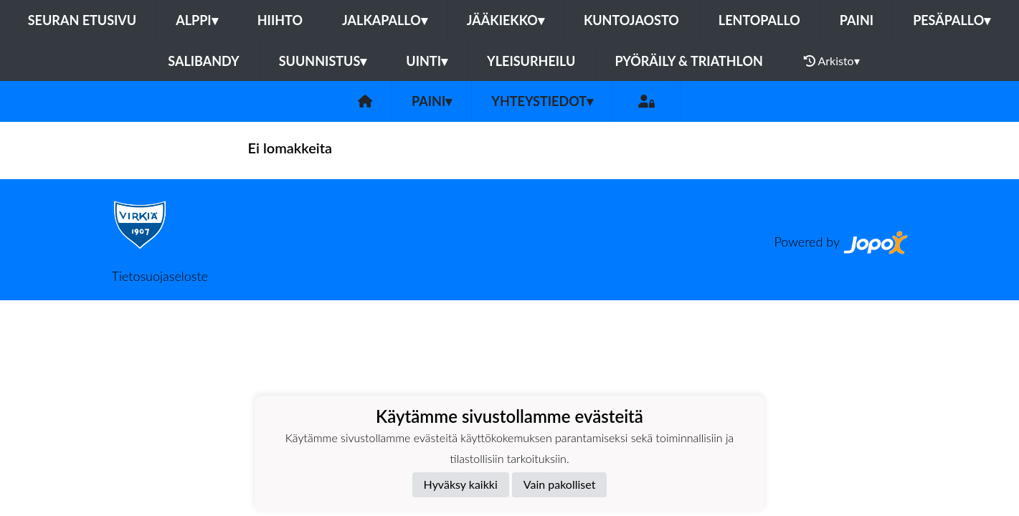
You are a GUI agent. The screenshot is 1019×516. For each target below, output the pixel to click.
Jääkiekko (505, 20)
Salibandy (203, 61)
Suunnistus (323, 61)
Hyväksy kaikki (461, 484)
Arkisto (832, 61)
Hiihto (280, 20)
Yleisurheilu (531, 61)
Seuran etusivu (82, 20)
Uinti (426, 61)
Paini (856, 20)
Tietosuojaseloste (160, 276)
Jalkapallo (384, 20)
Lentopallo (759, 20)
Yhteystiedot (542, 101)
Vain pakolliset (559, 484)
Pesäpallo (951, 20)
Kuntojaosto (631, 20)
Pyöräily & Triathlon (688, 61)
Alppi (196, 20)
